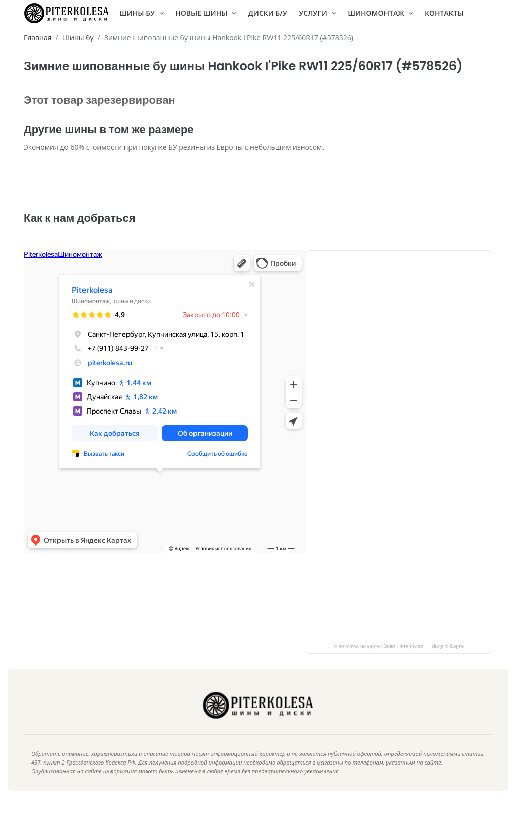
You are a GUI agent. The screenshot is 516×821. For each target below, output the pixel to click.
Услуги (317, 13)
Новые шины (205, 13)
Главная (38, 37)
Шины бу (78, 37)
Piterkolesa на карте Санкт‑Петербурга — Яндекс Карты (399, 661)
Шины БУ (141, 13)
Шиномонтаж (380, 13)
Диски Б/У (267, 13)
